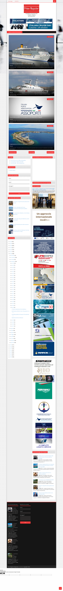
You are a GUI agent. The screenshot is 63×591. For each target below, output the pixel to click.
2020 (11, 253)
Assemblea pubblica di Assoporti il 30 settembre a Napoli (26, 117)
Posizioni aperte (12, 170)
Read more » (50, 36)
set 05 (13, 307)
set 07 (13, 303)
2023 (11, 247)
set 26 (13, 271)
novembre (13, 257)
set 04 (13, 320)
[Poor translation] (3, 573)
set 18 (13, 285)
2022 (11, 249)
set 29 (13, 265)
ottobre (12, 259)
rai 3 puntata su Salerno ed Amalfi (17, 161)
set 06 (13, 305)
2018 (11, 346)
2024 (11, 245)
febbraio (12, 340)
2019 (11, 344)
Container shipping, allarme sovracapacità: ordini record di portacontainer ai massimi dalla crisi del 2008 (46, 465)
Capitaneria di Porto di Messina (18, 144)
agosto (12, 328)
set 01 (13, 326)
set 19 (13, 283)
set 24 (13, 275)
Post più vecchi (50, 152)
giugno (12, 332)
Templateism (21, 566)
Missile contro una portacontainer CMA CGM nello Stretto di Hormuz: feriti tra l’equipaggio (45, 457)
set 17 (13, 287)
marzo (12, 338)
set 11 (13, 295)
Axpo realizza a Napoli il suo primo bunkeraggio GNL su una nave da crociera (43, 189)
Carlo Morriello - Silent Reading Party (17, 163)
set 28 (13, 267)
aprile (12, 336)
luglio (12, 330)
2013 (11, 356)
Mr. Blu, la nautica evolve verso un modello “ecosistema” (13, 542)
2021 (11, 251)
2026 (11, 241)
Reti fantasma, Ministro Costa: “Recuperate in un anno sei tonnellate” (29, 90)
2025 (11, 243)
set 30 (13, 263)
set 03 (13, 322)
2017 (11, 348)
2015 (11, 352)
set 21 (13, 279)
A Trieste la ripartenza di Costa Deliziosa (21, 63)
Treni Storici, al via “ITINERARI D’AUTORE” (46, 479)
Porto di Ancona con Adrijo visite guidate (18, 160)
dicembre (13, 255)
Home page (10, 1)
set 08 (13, 301)
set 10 (13, 297)
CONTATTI (17, 1)
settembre (13, 261)
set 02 (13, 324)
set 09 (13, 299)
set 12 (13, 293)
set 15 (13, 291)
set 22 (13, 277)
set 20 (13, 281)
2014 (11, 354)
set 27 (13, 269)
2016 (11, 350)
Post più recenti (12, 152)
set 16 (13, 289)
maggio (12, 334)
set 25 (13, 273)
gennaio (12, 342)
